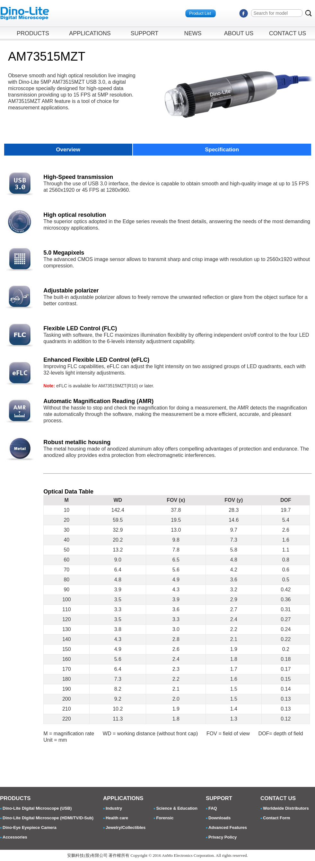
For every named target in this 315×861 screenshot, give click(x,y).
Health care (117, 817)
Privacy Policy (222, 837)
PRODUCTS (33, 33)
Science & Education (176, 808)
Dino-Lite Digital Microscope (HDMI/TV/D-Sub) (48, 817)
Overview (68, 150)
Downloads (219, 817)
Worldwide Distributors (286, 808)
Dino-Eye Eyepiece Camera (30, 827)
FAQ (212, 808)
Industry (114, 808)
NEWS (193, 33)
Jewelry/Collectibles (125, 827)
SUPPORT (145, 33)
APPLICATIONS (90, 33)
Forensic (164, 817)
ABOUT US (239, 33)
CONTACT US (287, 33)
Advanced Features (227, 827)
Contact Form (276, 817)
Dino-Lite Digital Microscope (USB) (37, 808)
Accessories (15, 837)
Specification (222, 150)
